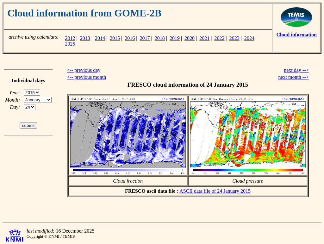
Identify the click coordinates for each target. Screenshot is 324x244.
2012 (70, 38)
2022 (220, 38)
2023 (234, 38)
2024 (249, 38)
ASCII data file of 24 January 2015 (215, 191)
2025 (70, 44)
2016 (130, 38)
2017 (145, 38)
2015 (115, 38)
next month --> (293, 77)
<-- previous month (86, 77)
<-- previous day (84, 70)
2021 (204, 38)
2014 (100, 38)
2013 (85, 38)
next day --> (296, 70)
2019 (175, 38)
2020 (189, 38)
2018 (160, 38)
